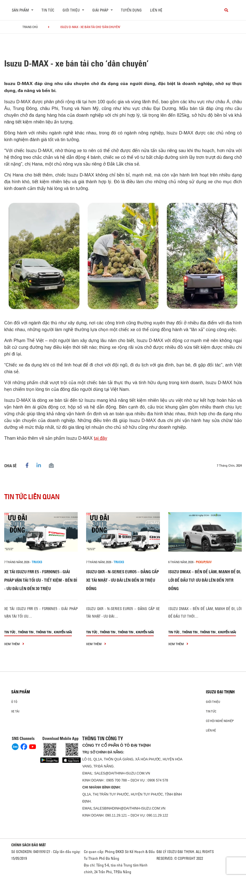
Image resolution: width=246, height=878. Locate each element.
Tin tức (48, 10)
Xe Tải (15, 711)
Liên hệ (156, 10)
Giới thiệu (213, 702)
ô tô (14, 702)
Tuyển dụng (131, 10)
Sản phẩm (20, 691)
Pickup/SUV (203, 562)
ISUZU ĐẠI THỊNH (220, 691)
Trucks (37, 562)
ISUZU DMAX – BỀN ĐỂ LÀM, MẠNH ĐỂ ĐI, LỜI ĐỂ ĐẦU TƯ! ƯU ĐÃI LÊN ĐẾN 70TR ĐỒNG (204, 580)
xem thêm (14, 644)
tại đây (100, 438)
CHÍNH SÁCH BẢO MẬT (28, 845)
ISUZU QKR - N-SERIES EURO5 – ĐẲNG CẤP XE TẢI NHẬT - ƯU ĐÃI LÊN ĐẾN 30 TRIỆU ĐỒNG (122, 580)
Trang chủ (30, 27)
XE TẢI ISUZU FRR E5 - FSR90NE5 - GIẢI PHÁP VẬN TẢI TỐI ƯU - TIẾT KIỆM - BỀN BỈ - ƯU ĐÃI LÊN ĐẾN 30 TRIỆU (40, 580)
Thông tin (25, 632)
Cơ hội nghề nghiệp (220, 721)
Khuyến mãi (63, 632)
